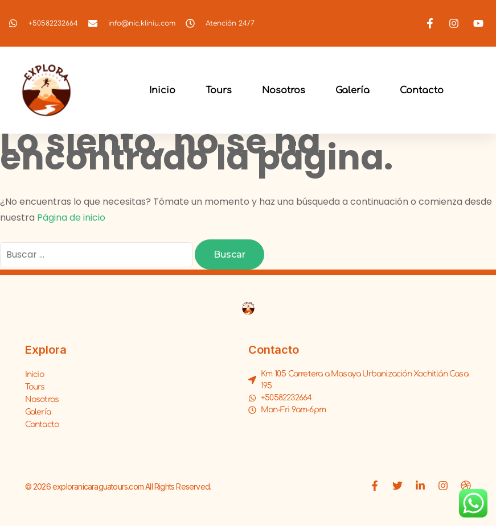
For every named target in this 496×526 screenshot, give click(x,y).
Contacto (422, 90)
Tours (219, 90)
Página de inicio (71, 217)
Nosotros (283, 90)
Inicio (162, 90)
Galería (352, 90)
